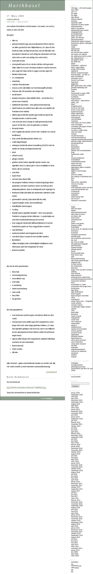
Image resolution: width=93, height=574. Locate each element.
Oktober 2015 (76, 521)
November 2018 (76, 467)
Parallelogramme (77, 143)
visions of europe (77, 184)
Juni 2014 (74, 541)
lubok (73, 298)
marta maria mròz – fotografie (81, 301)
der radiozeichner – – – (79, 58)
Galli (72, 257)
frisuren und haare (77, 80)
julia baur (74, 268)
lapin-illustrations (77, 292)
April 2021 (74, 432)
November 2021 (76, 424)
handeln (74, 89)
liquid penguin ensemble (79, 296)
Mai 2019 (74, 458)
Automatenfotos (76, 27)
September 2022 (77, 419)
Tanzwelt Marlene (77, 336)
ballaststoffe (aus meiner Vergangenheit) (80, 31)
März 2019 (75, 461)
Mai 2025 (74, 396)
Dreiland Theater (76, 247)
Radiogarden (75, 318)
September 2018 (77, 470)
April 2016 (74, 513)
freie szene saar (77, 255)
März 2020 (75, 443)
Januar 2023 (75, 417)
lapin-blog (74, 290)
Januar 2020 (75, 446)
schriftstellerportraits (78, 162)
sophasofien (75, 323)
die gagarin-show (77, 60)
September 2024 (77, 402)
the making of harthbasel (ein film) (81, 177)
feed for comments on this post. (20, 387)
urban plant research (78, 344)
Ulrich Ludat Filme (77, 342)
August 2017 (75, 491)
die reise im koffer (77, 242)
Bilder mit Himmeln (77, 38)
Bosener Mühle (76, 225)
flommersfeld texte (77, 253)
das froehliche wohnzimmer (81, 238)
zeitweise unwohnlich (78, 201)
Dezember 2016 (76, 502)
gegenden (74, 84)
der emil (74, 240)
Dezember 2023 (76, 411)
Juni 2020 (74, 441)
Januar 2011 (75, 550)
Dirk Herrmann (76, 246)
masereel (74, 121)
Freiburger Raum (76, 78)
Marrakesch (75, 299)
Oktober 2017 (76, 487)
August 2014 (75, 537)
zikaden (74, 355)
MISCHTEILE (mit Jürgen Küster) (81, 126)
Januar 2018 (75, 482)
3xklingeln (74, 363)
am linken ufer (76, 216)
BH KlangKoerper (77, 34)
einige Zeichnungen (78, 69)
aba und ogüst (76, 209)
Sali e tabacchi (76, 322)
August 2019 (75, 454)
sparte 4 (74, 325)
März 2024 (75, 408)
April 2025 (74, 398)
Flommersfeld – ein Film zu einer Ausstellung (80, 76)
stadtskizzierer (76, 327)
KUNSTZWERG (75, 288)
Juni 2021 (74, 430)
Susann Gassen (76, 331)
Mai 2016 (74, 511)
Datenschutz (75, 49)
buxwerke (74, 233)
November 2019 (76, 450)
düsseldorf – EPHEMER (79, 65)
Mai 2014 (74, 543)
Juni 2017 (74, 495)
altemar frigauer (76, 19)
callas (73, 47)
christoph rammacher (78, 235)
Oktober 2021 (76, 426)
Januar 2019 (75, 463)
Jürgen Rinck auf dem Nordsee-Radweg (81, 271)
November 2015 (76, 519)
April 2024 (74, 406)
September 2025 (77, 395)
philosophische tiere (78, 367)
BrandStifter (75, 227)
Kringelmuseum (76, 106)
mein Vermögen (76, 125)
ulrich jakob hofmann (78, 340)
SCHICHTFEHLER (75, 160)
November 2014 (76, 532)
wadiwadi (74, 347)
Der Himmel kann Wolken (79, 52)
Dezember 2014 (76, 530)
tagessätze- (75, 169)
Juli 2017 (74, 493)
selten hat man (76, 163)
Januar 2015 (75, 528)
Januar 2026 (75, 393)
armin (73, 222)
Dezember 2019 (76, 448)
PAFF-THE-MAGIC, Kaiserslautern (81, 141)
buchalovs (74, 231)
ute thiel (74, 346)
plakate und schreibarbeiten (81, 150)
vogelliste (74, 186)
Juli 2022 (74, 421)
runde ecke (75, 320)
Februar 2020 (75, 445)
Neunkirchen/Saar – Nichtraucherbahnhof (78, 137)
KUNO (73, 283)
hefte (73, 91)
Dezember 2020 (76, 435)
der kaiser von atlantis (79, 54)
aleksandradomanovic (79, 212)
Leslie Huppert (76, 294)
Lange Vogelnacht (77, 113)
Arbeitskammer (76, 220)
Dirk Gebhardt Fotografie (79, 244)
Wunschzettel (75, 377)
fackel (73, 251)
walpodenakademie (78, 349)
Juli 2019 (74, 456)
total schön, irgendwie (79, 182)
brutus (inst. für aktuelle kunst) (82, 229)
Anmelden (74, 562)
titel (72, 180)
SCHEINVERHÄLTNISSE (77, 158)
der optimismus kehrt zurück (81, 56)
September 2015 (77, 522)
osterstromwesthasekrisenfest (81, 139)
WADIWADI (74, 195)
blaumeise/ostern (77, 40)
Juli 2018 (74, 474)
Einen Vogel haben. (78, 67)
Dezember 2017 (76, 484)
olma (73, 310)
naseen (73, 309)
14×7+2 (74, 12)
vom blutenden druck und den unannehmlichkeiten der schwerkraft (81, 189)
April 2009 (74, 554)
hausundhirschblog (78, 259)
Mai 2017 (74, 496)
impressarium (76, 99)
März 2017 (75, 498)
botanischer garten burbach (81, 41)
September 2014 (77, 535)
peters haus (75, 149)
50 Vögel (74, 13)
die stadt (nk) (75, 62)
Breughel (74, 45)
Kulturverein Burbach (78, 281)
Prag (72, 152)
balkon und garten (77, 28)
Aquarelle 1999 (76, 23)
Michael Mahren (77, 305)
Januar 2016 (75, 515)
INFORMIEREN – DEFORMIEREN (80, 101)
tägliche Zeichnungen (78, 171)
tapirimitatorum (76, 338)
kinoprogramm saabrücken (80, 277)
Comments (76, 566)
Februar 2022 (75, 422)
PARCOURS (74, 145)
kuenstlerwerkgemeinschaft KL (81, 279)
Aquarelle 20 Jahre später (80, 25)
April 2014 (74, 545)
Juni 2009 (74, 552)
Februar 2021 (75, 433)
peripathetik (75, 147)
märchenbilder (76, 119)
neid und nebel (76, 132)
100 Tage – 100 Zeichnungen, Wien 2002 (81, 9)
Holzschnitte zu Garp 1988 (80, 93)
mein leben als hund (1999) (81, 123)
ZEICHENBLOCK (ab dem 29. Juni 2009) (81, 369)
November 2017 (76, 485)
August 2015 (75, 524)
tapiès (73, 173)
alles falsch (75, 17)
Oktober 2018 (76, 469)
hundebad (74, 97)
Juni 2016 (74, 509)
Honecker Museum (77, 95)
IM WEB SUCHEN (76, 264)
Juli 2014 (74, 539)
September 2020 (77, 437)
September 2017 (77, 489)
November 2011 (76, 548)
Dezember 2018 (76, 465)
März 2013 (75, 546)
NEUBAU (73, 134)
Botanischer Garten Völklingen (81, 43)
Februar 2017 (75, 500)
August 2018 (75, 472)
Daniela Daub (75, 236)
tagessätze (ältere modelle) (81, 167)
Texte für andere (76, 175)
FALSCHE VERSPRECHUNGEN (79, 73)
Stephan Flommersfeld (79, 329)
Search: (74, 380)
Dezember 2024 (76, 400)
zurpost (73, 357)
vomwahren (13, 19)
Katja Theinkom (76, 275)
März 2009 (75, 556)
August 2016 (75, 508)
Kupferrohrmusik (77, 112)
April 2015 (74, 526)
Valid (75, 567)
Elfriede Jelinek (76, 249)
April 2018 (74, 480)
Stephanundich (76, 165)
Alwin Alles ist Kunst (78, 214)
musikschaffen (76, 128)
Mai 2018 (74, 478)
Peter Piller (75, 312)
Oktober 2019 (76, 452)
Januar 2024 (75, 409)
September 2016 (77, 506)
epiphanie (74, 71)
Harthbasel (24, 5)
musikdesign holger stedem (81, 307)
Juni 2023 (74, 415)
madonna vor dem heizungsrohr (77, 116)
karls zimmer (75, 273)
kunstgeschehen (77, 365)
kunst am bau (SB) (77, 108)
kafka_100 (75, 102)
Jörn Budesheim (76, 266)
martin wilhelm (76, 303)
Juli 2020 (74, 439)
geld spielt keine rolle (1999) (81, 86)
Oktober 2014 (76, 533)
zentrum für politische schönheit (78, 352)
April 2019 (74, 459)
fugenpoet (74, 82)
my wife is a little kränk (79, 130)
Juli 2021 (74, 428)
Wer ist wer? (75, 199)
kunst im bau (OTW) (77, 110)
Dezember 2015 (76, 517)
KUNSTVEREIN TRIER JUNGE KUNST (81, 286)
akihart (73, 210)
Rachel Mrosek (76, 316)
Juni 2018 (74, 476)
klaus (73, 104)
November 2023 (76, 413)
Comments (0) (51, 372)
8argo (73, 207)
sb (72, 156)
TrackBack (40, 387)
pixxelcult (74, 314)
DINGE (73, 64)
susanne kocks (76, 333)
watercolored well (77, 197)
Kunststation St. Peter (78, 285)
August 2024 (75, 404)
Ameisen (74, 21)
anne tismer (75, 218)
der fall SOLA (75, 51)
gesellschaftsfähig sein (79, 88)
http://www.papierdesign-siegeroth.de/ (80, 261)
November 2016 (76, 504)
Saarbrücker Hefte (77, 154)
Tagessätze (75, 335)
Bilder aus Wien (76, 36)
